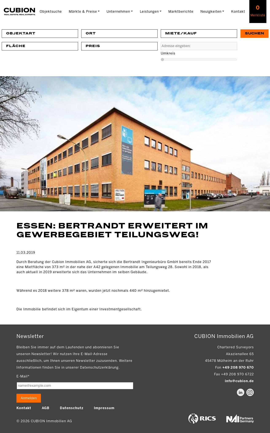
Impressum (104, 408)
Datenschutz (71, 408)
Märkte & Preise (83, 12)
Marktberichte (180, 12)
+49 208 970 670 (238, 367)
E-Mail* (23, 376)
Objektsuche (51, 12)
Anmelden (29, 398)
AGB (45, 408)
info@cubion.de (239, 381)
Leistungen (149, 12)
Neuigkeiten (210, 12)
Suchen (254, 33)
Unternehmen (118, 12)
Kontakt (238, 12)
